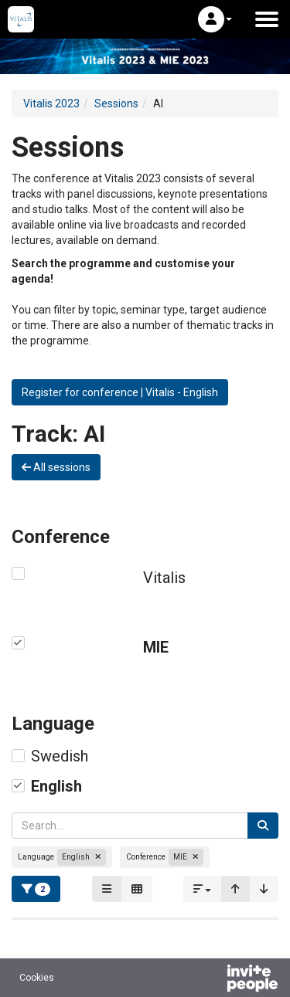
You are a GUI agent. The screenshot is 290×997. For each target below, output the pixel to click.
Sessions (116, 103)
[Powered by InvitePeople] (212, 980)
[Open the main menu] (267, 19)
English (56, 786)
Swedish (59, 756)
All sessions (56, 467)
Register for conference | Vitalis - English (120, 392)
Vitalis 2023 (51, 103)
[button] (215, 19)
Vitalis (164, 577)
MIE (156, 647)
